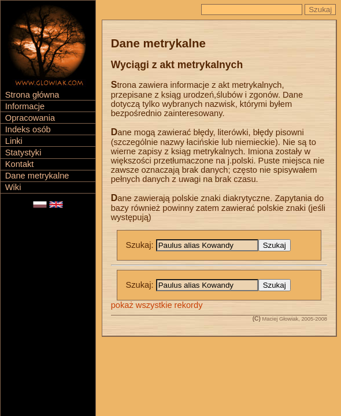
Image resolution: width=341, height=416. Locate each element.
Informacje (25, 106)
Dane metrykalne (37, 175)
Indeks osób (28, 129)
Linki (14, 141)
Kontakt (19, 164)
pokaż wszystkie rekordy (157, 305)
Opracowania (30, 117)
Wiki (13, 187)
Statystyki (23, 152)
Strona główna (32, 94)
